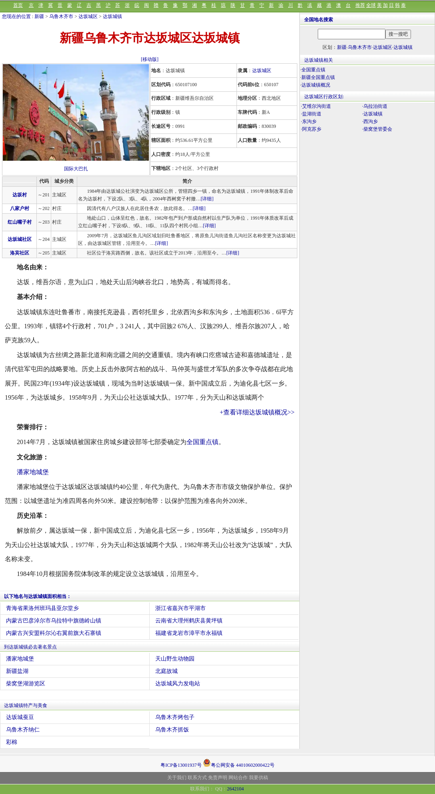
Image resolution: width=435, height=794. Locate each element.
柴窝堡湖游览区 (25, 684)
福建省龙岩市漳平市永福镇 (189, 633)
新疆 (39, 16)
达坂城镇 (112, 16)
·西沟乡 (370, 121)
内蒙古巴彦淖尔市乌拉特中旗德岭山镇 (53, 621)
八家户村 (19, 208)
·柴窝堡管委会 (377, 129)
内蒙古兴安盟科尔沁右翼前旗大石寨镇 (53, 633)
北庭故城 (166, 671)
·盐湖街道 (311, 114)
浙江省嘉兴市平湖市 (180, 608)
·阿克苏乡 (311, 129)
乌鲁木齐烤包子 (174, 717)
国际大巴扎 (76, 169)
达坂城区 (88, 16)
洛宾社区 (19, 253)
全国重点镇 (202, 441)
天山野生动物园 (174, 659)
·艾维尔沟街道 (316, 106)
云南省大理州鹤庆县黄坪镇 (189, 621)
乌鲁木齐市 (61, 16)
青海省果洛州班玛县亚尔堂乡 (42, 608)
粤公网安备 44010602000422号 (239, 763)
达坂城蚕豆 (20, 717)
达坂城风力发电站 (177, 684)
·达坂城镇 (372, 114)
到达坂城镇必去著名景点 (30, 647)
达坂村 (19, 195)
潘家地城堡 (33, 472)
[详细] (206, 199)
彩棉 (11, 742)
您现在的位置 (16, 16)
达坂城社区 (20, 239)
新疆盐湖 (17, 671)
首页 (18, 5)
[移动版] (149, 59)
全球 (371, 5)
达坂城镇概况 (315, 85)
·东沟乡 (309, 121)
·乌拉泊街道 (374, 106)
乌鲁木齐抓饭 (172, 730)
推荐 (360, 5)
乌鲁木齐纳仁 (23, 730)
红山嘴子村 (20, 222)
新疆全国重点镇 (318, 77)
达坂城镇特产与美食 (25, 705)
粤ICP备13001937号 (181, 765)
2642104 (235, 789)
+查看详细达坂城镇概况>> (257, 412)
